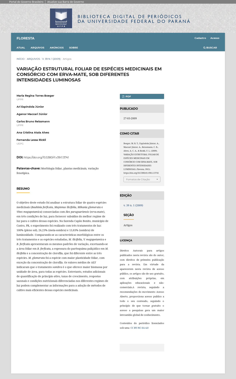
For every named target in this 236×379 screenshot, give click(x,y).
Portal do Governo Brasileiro (26, 2)
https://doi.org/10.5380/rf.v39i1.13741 (46, 157)
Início (21, 58)
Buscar (210, 47)
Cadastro (200, 37)
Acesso (214, 37)
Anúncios (57, 47)
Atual (21, 47)
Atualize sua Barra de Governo (65, 2)
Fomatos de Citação (138, 179)
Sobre (73, 47)
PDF (128, 96)
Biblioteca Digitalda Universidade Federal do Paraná (134, 19)
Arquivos (37, 47)
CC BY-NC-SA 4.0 (139, 327)
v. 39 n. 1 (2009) (51, 58)
